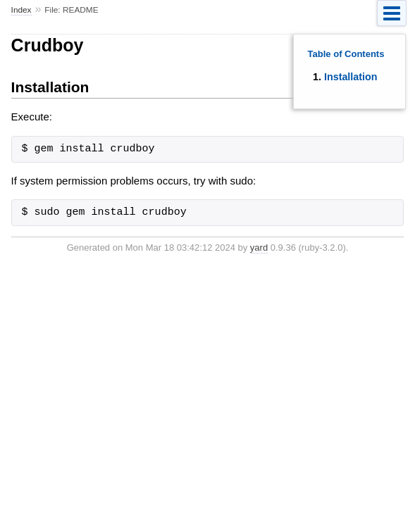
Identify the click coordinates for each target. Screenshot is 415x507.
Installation (350, 76)
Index (21, 10)
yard (259, 247)
